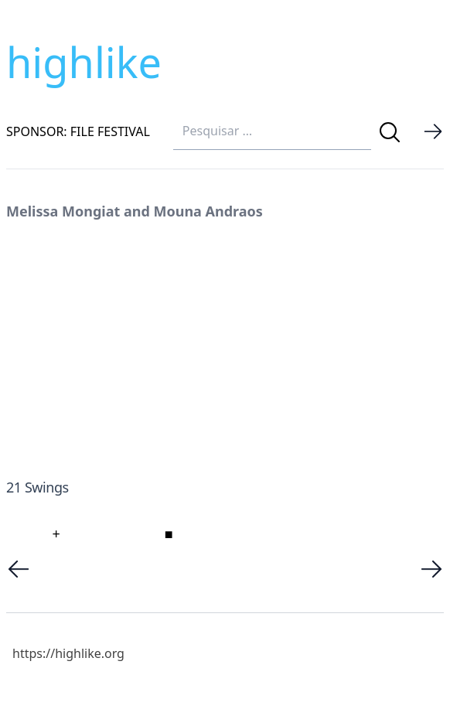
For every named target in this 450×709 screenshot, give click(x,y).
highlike (84, 61)
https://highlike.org (68, 653)
